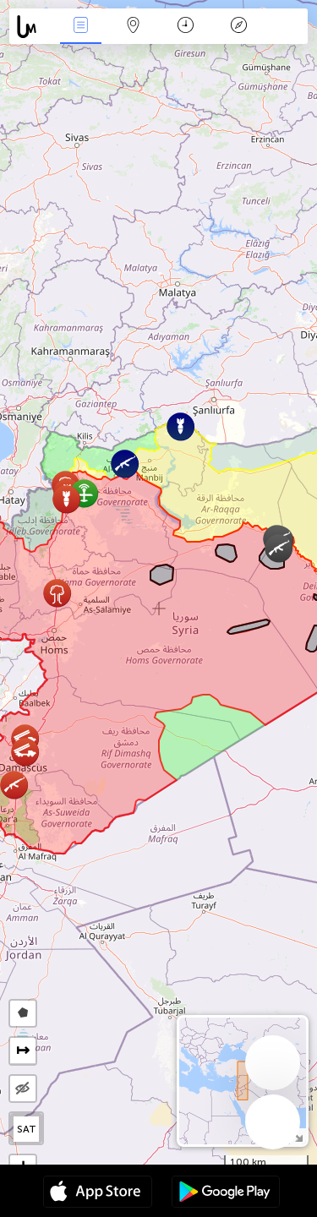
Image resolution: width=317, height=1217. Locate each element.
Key (238, 26)
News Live (80, 26)
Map (133, 26)
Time (185, 26)
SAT (26, 1129)
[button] (57, 592)
